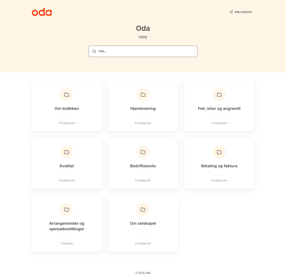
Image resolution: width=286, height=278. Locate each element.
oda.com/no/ (240, 12)
